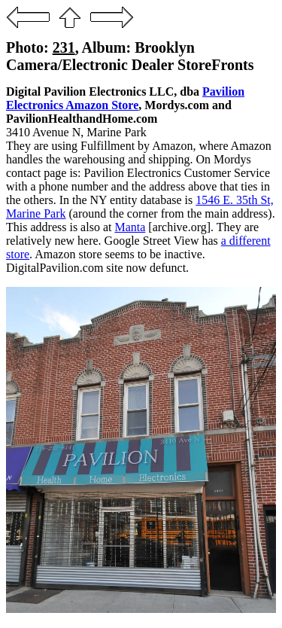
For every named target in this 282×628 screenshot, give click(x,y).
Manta (129, 227)
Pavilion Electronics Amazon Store (125, 98)
